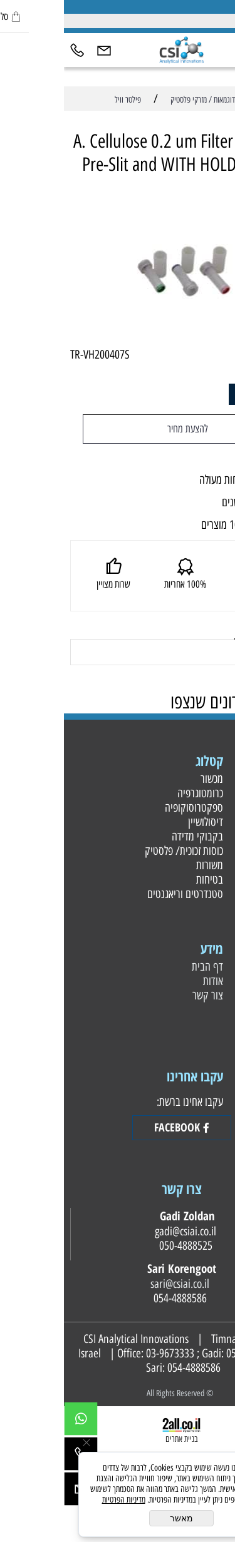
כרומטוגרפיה (134, 793)
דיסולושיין (140, 822)
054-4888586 (130, 1368)
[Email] (40, 48)
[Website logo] (117, 48)
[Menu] (221, 48)
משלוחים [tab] (199, 624)
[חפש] (194, 48)
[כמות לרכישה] (196, 394)
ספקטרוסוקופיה (128, 807)
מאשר (117, 1518)
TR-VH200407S (36, 354)
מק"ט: (214, 354)
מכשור (146, 779)
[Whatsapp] (17, 1422)
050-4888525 (189, 1353)
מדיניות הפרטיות (59, 1499)
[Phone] (13, 48)
